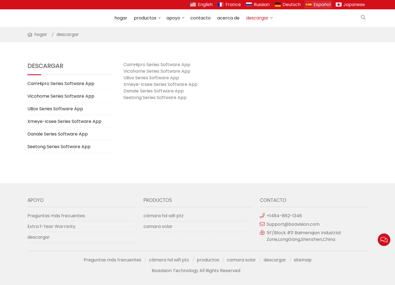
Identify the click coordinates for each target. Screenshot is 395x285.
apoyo (173, 18)
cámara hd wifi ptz (163, 216)
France (233, 4)
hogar (120, 18)
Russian (262, 4)
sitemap (303, 260)
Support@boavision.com (293, 224)
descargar (257, 18)
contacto (200, 18)
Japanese (354, 4)
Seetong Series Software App (59, 146)
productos (145, 18)
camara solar (158, 226)
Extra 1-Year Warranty (51, 226)
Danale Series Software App (57, 134)
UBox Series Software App (55, 109)
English (205, 4)
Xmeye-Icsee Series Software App (64, 121)
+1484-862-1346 (284, 216)
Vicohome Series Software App (60, 96)
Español (322, 4)
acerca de (228, 18)
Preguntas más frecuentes (56, 216)
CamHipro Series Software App (60, 83)
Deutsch (292, 4)
